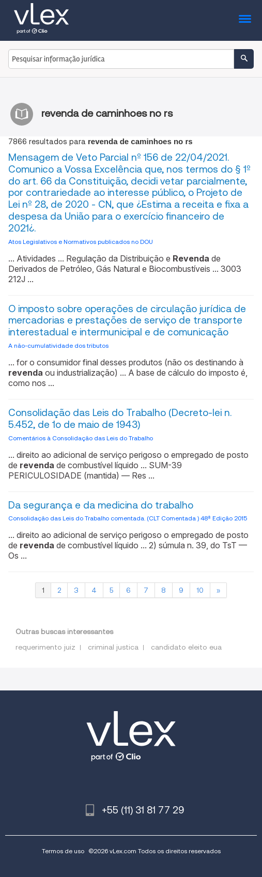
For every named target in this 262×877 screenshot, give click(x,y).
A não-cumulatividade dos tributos (58, 345)
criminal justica (113, 647)
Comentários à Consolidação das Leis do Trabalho (80, 438)
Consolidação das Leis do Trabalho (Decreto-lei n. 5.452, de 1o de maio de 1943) (120, 418)
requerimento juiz (45, 647)
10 (200, 590)
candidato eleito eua (186, 647)
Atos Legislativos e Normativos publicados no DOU (80, 241)
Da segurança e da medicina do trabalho (100, 505)
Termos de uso (63, 851)
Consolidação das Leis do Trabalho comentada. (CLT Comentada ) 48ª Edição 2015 (127, 518)
